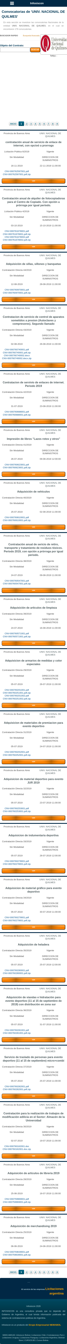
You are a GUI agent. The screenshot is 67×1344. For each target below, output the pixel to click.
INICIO (13, 124)
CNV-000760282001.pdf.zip (17, 1089)
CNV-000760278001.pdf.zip (17, 864)
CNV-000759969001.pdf (17, 1199)
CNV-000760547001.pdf (17, 580)
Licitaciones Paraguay (29, 1338)
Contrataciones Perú (55, 1335)
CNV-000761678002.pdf (17, 237)
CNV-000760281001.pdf (17, 1030)
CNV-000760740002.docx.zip (16, 358)
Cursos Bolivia (42, 1340)
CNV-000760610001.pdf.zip (17, 520)
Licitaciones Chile (39, 1335)
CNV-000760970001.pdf (17, 289)
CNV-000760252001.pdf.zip (17, 755)
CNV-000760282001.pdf (17, 1086)
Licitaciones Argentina (48, 1338)
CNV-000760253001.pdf (17, 808)
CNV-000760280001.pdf (17, 970)
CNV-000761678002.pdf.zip (17, 240)
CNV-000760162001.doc (16, 1146)
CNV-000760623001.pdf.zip (17, 467)
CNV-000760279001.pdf (17, 917)
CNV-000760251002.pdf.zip (17, 698)
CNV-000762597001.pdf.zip (17, 174)
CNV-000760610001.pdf (17, 517)
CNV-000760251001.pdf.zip (17, 693)
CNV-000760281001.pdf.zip (17, 1033)
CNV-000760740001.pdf (17, 349)
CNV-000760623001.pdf (17, 464)
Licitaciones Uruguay (10, 1338)
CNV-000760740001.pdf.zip (17, 352)
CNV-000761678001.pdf (17, 231)
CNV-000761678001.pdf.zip (17, 234)
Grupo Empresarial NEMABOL (45, 1325)
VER (33, 181)
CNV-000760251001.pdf (17, 690)
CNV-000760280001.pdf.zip (17, 973)
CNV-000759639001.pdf (17, 1252)
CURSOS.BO (30, 1340)
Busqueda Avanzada (31, 36)
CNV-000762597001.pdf (17, 171)
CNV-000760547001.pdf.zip (17, 583)
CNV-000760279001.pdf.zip (17, 920)
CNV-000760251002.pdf (17, 695)
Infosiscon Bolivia (23, 1335)
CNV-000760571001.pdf (17, 633)
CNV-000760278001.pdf (17, 861)
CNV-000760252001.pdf (17, 752)
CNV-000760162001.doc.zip (17, 1149)
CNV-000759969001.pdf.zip (17, 1202)
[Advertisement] (33, 89)
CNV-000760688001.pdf (17, 411)
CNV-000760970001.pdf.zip (17, 293)
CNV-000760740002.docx (17, 355)
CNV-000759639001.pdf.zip (17, 1255)
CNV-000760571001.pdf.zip (17, 636)
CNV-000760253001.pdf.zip (17, 811)
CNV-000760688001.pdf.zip (17, 415)
